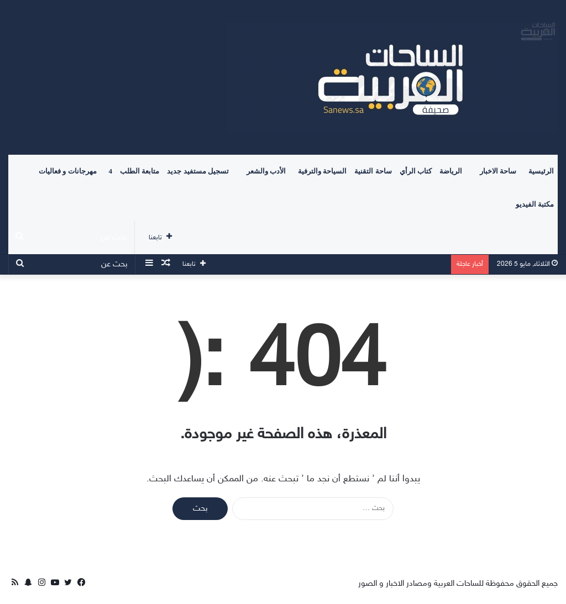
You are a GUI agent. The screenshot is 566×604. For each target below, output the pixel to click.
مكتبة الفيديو (535, 204)
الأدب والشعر (266, 171)
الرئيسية (541, 171)
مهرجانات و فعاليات (68, 171)
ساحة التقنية (372, 171)
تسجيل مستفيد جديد (198, 171)
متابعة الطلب (139, 171)
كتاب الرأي (416, 171)
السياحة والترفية (322, 171)
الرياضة (450, 171)
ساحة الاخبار (498, 171)
